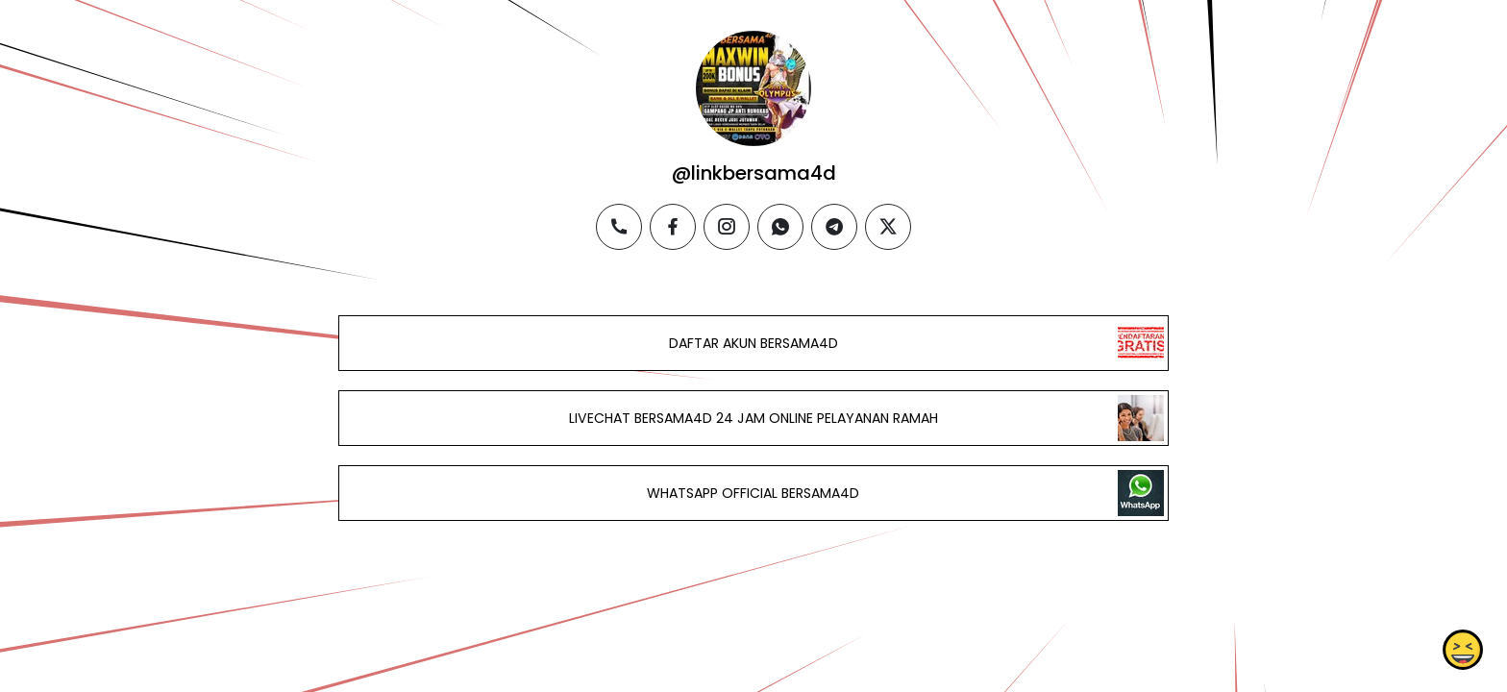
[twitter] (888, 227)
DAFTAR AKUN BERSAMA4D (753, 343)
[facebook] (673, 227)
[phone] (619, 227)
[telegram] (834, 227)
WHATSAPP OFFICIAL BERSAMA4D (753, 493)
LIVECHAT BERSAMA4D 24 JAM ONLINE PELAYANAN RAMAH (753, 418)
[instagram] (727, 227)
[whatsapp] (780, 227)
